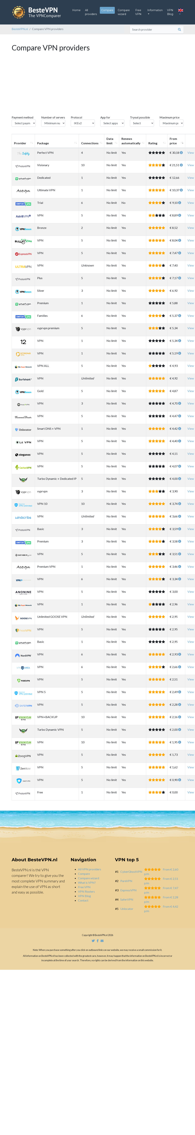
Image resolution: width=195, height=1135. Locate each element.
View (190, 155)
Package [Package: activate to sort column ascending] (43, 146)
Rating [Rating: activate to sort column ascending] (152, 146)
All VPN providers (89, 872)
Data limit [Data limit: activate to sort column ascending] (109, 144)
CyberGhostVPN (131, 874)
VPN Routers (86, 894)
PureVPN (126, 884)
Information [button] (155, 11)
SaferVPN (126, 902)
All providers (91, 13)
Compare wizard (124, 13)
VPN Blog (170, 13)
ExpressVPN (128, 893)
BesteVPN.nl (20, 32)
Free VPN (138, 13)
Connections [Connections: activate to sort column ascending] (90, 146)
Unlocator (126, 911)
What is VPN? (87, 885)
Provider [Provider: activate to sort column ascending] (20, 146)
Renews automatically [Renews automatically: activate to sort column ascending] (130, 144)
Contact (83, 903)
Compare (107, 11)
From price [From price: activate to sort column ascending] (173, 144)
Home (76, 11)
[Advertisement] (97, 90)
